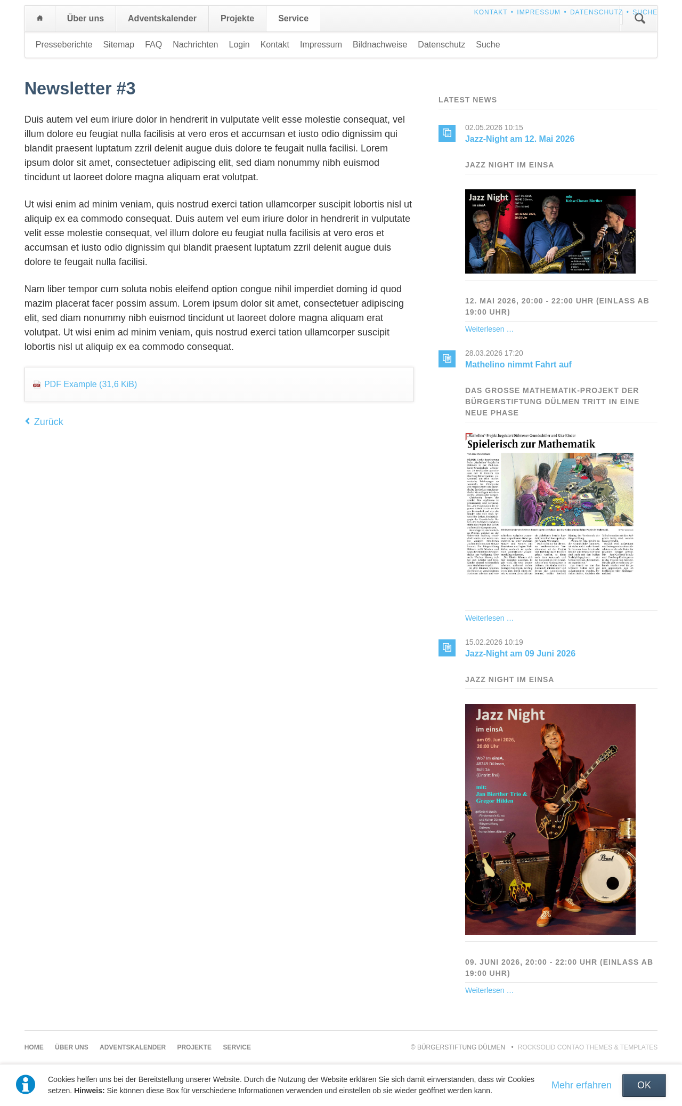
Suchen (640, 18)
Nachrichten (195, 44)
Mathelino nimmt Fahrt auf (518, 364)
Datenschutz (596, 12)
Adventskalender (162, 18)
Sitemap (118, 44)
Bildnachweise (380, 44)
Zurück (48, 421)
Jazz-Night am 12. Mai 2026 (519, 138)
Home (40, 18)
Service (293, 18)
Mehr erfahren (581, 1085)
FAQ (153, 44)
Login (239, 44)
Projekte (237, 18)
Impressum (539, 12)
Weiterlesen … (489, 329)
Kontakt (491, 12)
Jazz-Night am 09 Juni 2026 (520, 653)
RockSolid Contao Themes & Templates (588, 1047)
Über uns (85, 18)
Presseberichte (64, 44)
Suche (644, 12)
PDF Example (90, 384)
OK (644, 1085)
